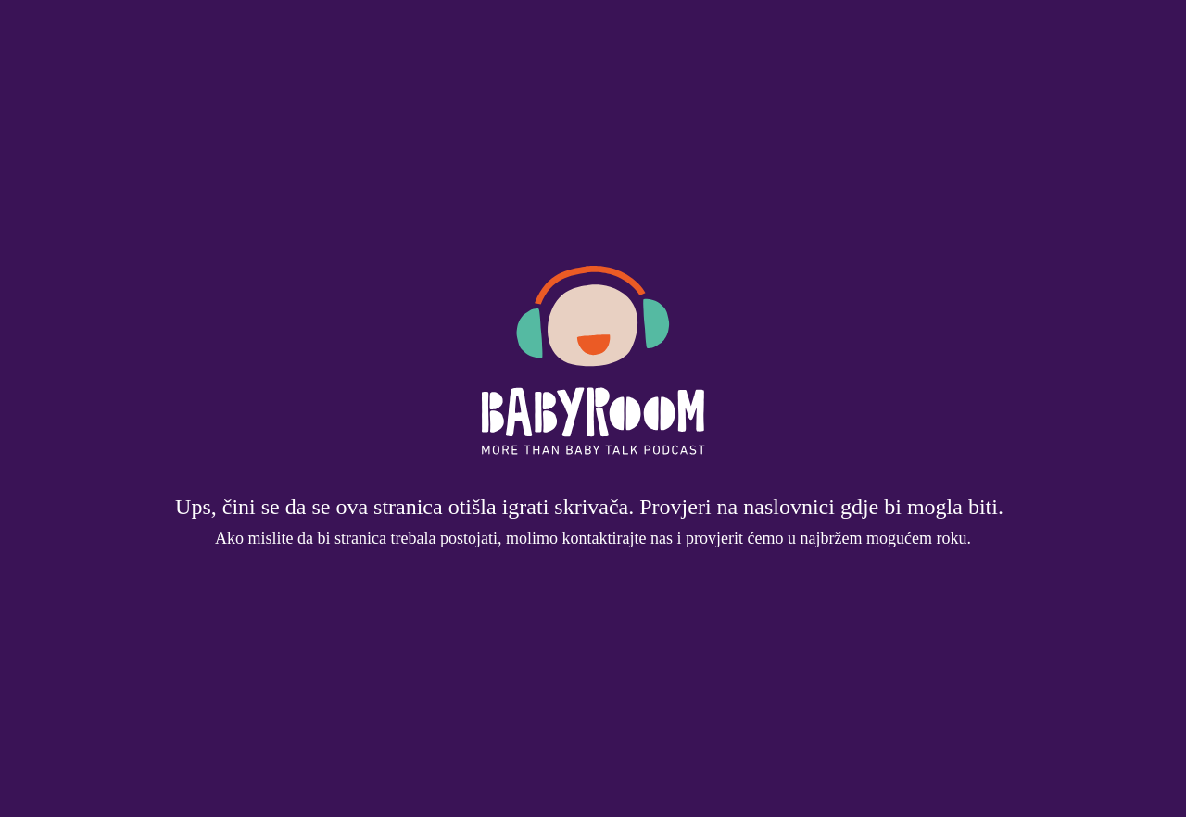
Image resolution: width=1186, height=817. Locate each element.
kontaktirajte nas (617, 538)
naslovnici (789, 507)
